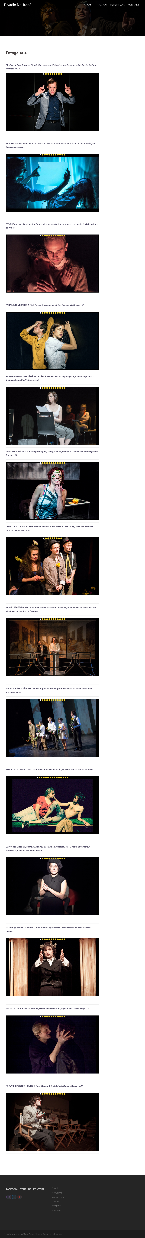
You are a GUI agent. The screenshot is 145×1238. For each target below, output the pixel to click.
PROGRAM (101, 4)
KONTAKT (133, 4)
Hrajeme (56, 1201)
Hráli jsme (56, 1205)
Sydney (46, 1234)
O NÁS (88, 4)
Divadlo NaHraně (17, 5)
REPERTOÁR (117, 4)
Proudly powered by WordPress (19, 1234)
